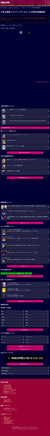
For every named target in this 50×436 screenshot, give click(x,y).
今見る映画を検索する (13, 7)
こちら (7, 25)
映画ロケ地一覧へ (24, 349)
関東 (27, 311)
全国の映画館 (7, 400)
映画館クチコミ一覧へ (24, 346)
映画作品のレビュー (9, 391)
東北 (27, 317)
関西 (2, 314)
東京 (2, 311)
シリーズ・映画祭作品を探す (24, 276)
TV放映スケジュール (9, 420)
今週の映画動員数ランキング (8, 127)
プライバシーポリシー (32, 427)
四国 (27, 322)
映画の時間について (24, 364)
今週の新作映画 (8, 386)
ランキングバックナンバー (10, 410)
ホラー (27, 342)
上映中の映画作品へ (6, 367)
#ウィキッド (11, 273)
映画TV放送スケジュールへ (24, 301)
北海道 (2, 317)
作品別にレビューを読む (10, 393)
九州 (2, 325)
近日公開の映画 (8, 388)
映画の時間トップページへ (7, 373)
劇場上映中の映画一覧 (24, 152)
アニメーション (29, 336)
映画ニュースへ (24, 222)
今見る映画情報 (8, 421)
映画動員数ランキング (9, 408)
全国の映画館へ (24, 329)
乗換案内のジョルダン (20, 427)
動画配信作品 (7, 418)
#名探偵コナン (19, 273)
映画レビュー (24, 266)
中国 (2, 322)
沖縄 (27, 325)
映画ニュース (7, 417)
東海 (27, 314)
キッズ (27, 339)
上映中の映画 (7, 385)
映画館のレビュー (8, 401)
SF (2, 339)
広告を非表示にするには (42, 81)
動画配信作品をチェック (24, 177)
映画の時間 (3, 7)
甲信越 (2, 320)
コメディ (3, 342)
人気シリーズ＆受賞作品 (10, 389)
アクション (3, 336)
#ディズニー (28, 273)
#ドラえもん (4, 273)
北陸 (27, 320)
